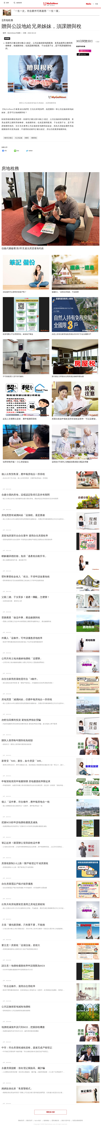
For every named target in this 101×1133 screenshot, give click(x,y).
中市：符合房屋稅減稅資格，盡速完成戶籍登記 (27, 1047)
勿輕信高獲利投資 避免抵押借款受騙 (21, 720)
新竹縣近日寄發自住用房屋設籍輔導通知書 (68, 376)
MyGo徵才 (38, 1120)
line (16, 151)
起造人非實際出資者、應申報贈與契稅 (20, 419)
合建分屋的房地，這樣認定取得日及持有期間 (26, 494)
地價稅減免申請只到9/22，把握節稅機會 (23, 1027)
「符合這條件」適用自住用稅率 (18, 986)
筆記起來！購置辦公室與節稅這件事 (21, 843)
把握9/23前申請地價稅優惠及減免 (20, 822)
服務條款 (46, 1120)
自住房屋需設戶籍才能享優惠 (17, 883)
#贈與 (27, 138)
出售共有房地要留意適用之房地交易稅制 (23, 904)
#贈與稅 (34, 138)
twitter (29, 151)
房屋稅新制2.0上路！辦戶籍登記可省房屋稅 (25, 863)
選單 (7, 4)
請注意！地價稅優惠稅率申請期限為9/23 (23, 965)
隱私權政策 (55, 1120)
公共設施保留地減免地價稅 (16, 1006)
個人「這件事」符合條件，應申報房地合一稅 (26, 802)
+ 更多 (97, 43)
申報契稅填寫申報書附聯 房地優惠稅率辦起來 (26, 781)
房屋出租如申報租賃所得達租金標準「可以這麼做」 (75, 419)
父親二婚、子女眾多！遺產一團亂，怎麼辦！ (26, 597)
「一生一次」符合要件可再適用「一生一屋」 (37, 11)
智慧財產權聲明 (77, 1120)
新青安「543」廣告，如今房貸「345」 (22, 761)
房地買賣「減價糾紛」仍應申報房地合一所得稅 (27, 699)
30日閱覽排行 (84, 42)
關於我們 (29, 1120)
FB (4, 151)
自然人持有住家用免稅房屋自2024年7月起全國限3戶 (71, 334)
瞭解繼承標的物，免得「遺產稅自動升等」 (24, 556)
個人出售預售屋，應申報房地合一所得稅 (23, 474)
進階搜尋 (19, 4)
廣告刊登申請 (65, 1120)
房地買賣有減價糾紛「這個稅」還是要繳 (23, 515)
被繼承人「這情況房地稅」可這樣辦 (65, 292)
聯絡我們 (21, 1120)
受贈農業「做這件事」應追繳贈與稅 (21, 617)
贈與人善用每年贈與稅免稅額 (17, 740)
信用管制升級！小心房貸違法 (16, 462)
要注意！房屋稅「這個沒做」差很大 (21, 945)
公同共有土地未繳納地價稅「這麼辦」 (22, 658)
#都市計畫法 (8, 138)
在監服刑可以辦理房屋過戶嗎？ (14, 292)
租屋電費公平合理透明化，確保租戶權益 (18, 334)
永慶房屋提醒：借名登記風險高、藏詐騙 (23, 1068)
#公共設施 (18, 138)
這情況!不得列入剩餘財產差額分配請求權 (70, 462)
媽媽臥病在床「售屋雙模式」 (17, 1088)
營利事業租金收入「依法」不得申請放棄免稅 (26, 576)
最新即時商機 (80, 48)
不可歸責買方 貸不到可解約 (13, 376)
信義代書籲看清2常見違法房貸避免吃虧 (23, 248)
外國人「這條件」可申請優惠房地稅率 (22, 638)
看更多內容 (50, 1112)
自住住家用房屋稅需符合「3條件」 (20, 679)
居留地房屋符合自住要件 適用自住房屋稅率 (25, 535)
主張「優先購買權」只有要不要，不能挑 (23, 924)
